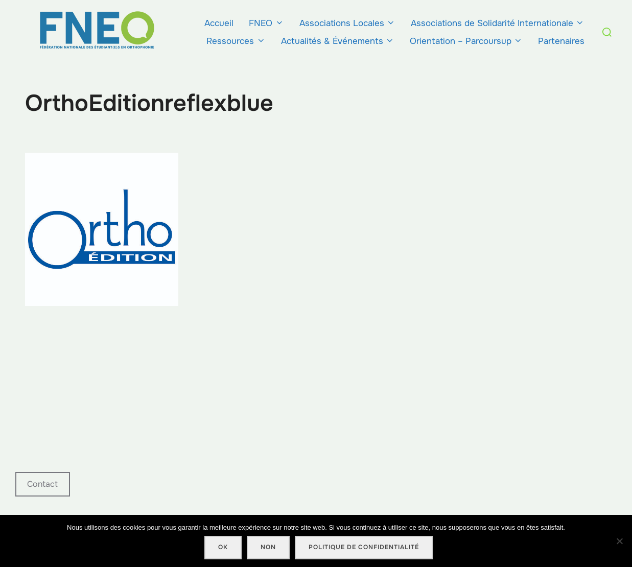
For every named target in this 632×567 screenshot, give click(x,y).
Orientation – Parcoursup (466, 41)
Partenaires (561, 41)
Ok (223, 547)
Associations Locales (347, 23)
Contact (42, 484)
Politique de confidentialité (364, 547)
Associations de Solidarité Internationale (497, 23)
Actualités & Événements (337, 41)
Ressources (235, 41)
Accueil (218, 23)
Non (268, 547)
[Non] (619, 541)
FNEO (266, 23)
